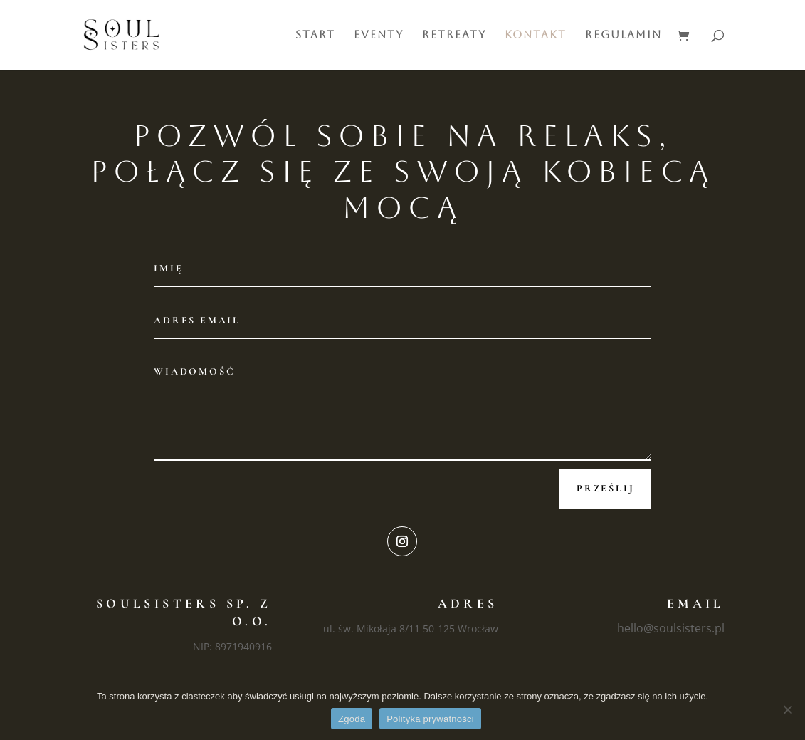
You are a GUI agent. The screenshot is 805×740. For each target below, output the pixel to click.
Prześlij (605, 488)
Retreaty (454, 35)
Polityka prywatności (430, 719)
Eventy (379, 35)
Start (315, 35)
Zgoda (351, 719)
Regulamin (623, 35)
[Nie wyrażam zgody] (787, 709)
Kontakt (536, 35)
